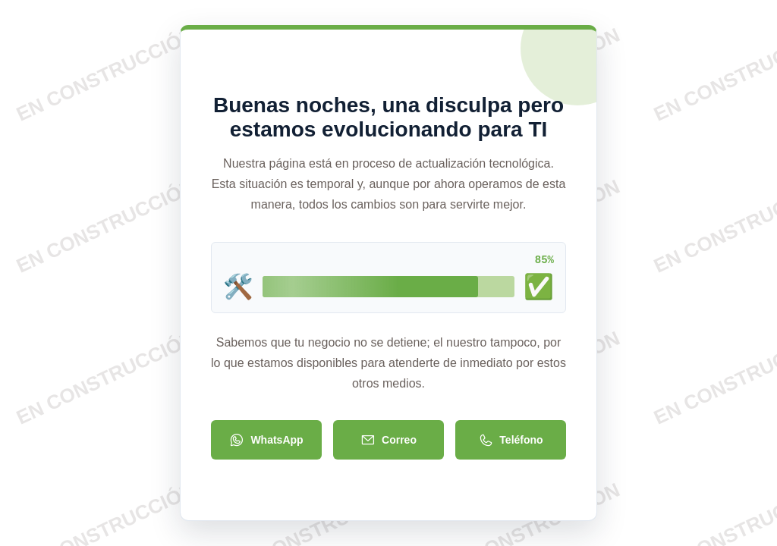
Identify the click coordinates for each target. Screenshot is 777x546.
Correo (388, 441)
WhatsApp (266, 441)
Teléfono (510, 441)
